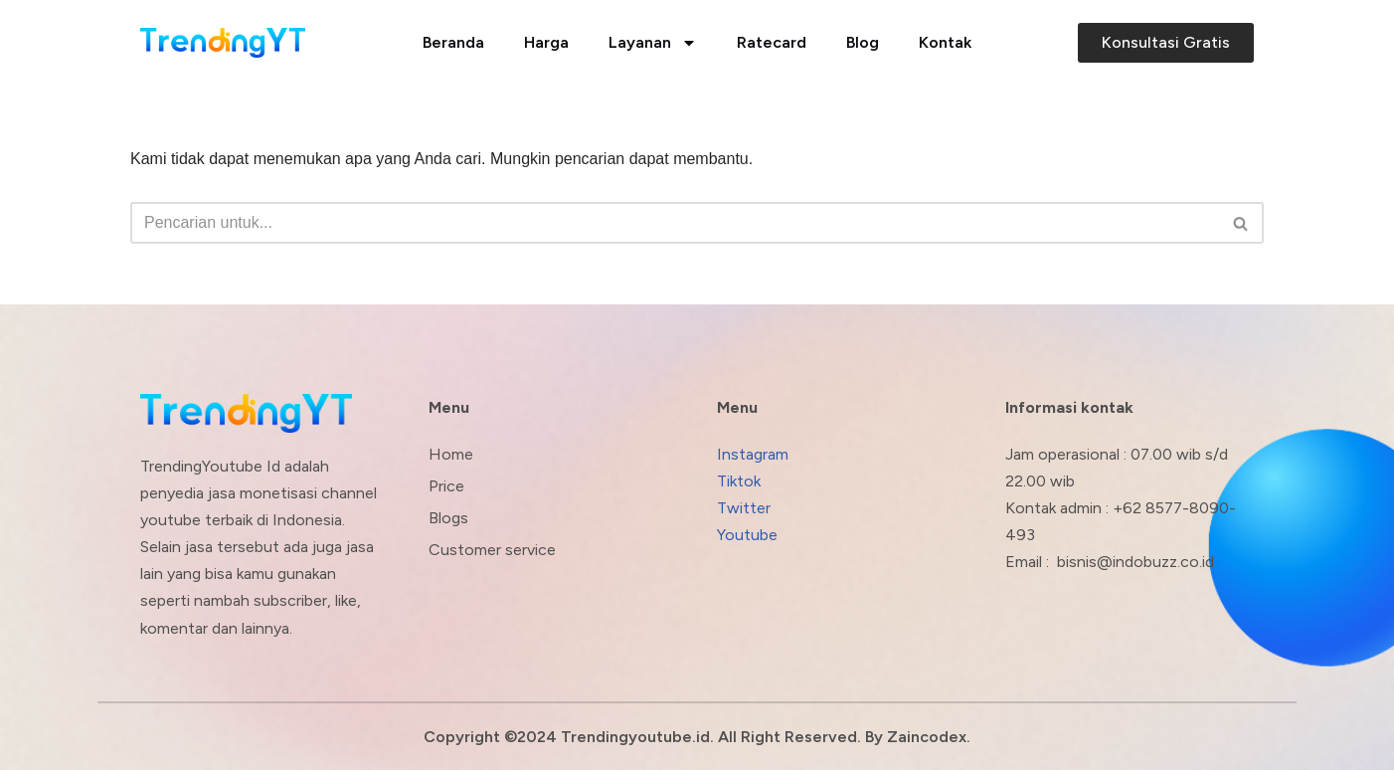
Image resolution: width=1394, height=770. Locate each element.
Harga (546, 42)
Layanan (653, 43)
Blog (862, 42)
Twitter (744, 507)
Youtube (747, 534)
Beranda (453, 42)
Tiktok (739, 481)
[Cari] (674, 223)
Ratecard (771, 42)
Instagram (752, 454)
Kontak (945, 42)
